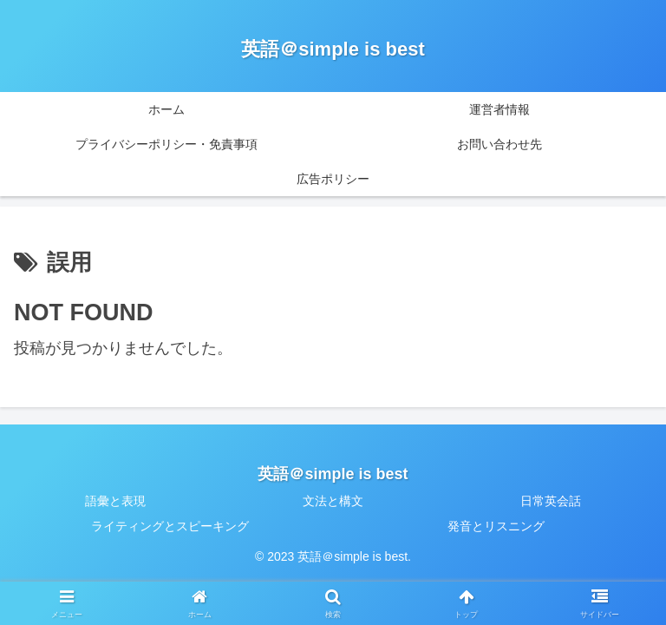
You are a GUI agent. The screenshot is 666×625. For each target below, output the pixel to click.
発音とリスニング (496, 526)
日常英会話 (550, 501)
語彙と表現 (115, 501)
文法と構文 (333, 501)
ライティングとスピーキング (170, 526)
